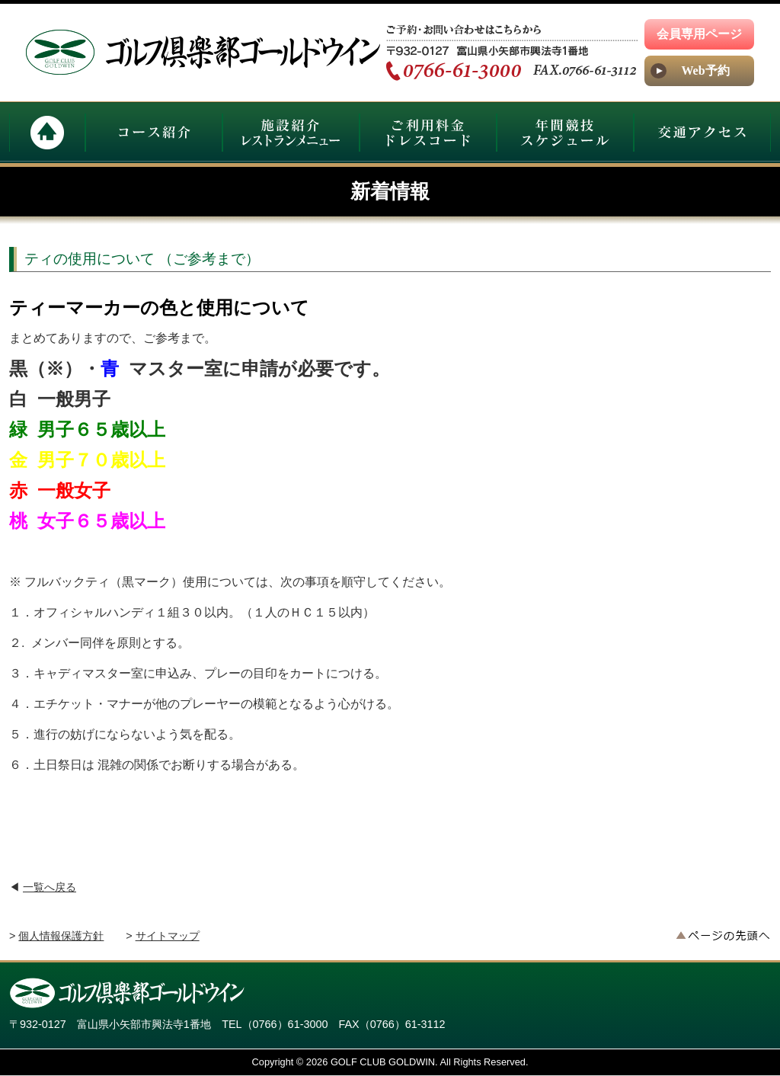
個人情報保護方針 (61, 936)
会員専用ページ (699, 33)
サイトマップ (168, 936)
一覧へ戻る (49, 887)
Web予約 (705, 70)
